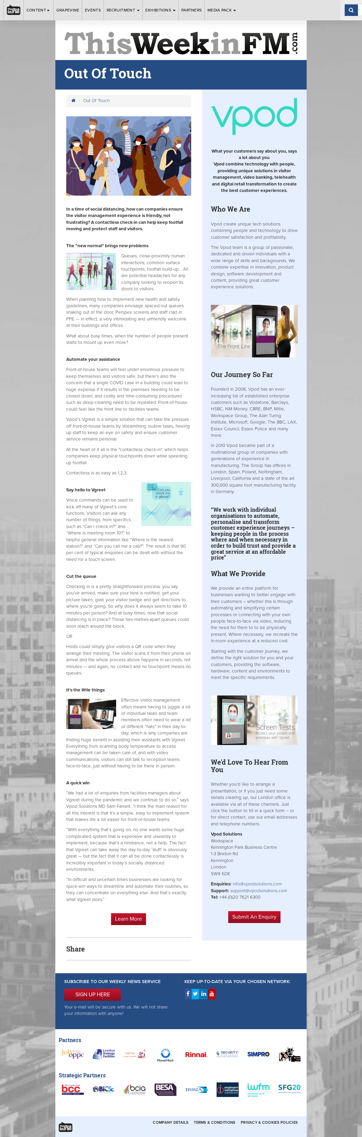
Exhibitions (160, 10)
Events (93, 10)
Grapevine (67, 10)
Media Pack (221, 10)
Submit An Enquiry (254, 917)
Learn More (128, 919)
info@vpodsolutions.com (257, 884)
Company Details (170, 1122)
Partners (191, 10)
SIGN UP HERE (92, 994)
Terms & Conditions (214, 1122)
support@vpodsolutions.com (258, 891)
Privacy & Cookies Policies (269, 1122)
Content (38, 10)
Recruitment (123, 10)
